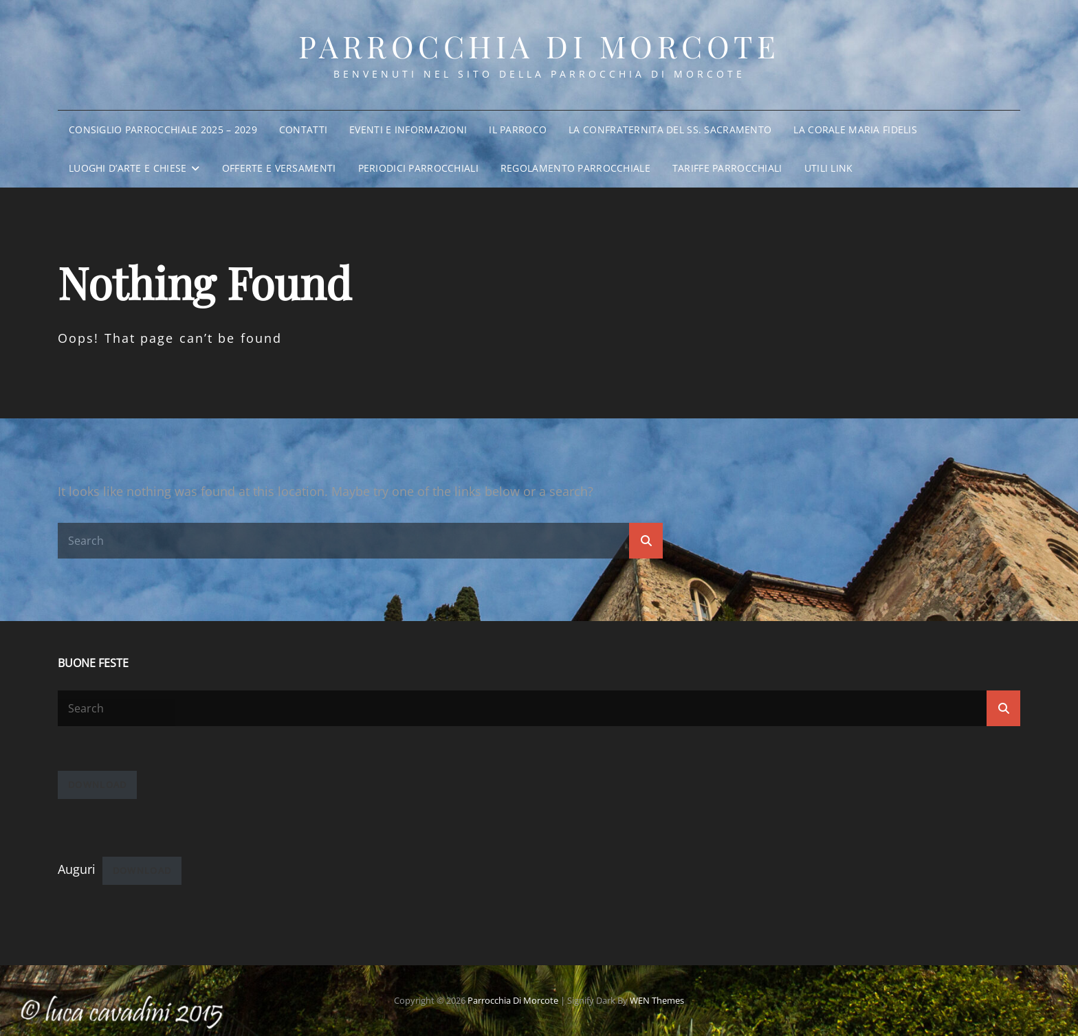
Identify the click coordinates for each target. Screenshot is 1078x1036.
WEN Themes (657, 1000)
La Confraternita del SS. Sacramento (670, 129)
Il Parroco (518, 129)
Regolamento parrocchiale (575, 167)
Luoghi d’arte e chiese (127, 167)
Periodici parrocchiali (418, 167)
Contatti (303, 129)
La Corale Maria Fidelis (855, 129)
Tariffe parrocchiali (727, 167)
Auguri (77, 869)
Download (97, 784)
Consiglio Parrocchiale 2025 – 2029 (163, 129)
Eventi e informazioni (408, 129)
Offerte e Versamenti (279, 167)
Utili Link (828, 167)
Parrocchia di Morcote (539, 45)
